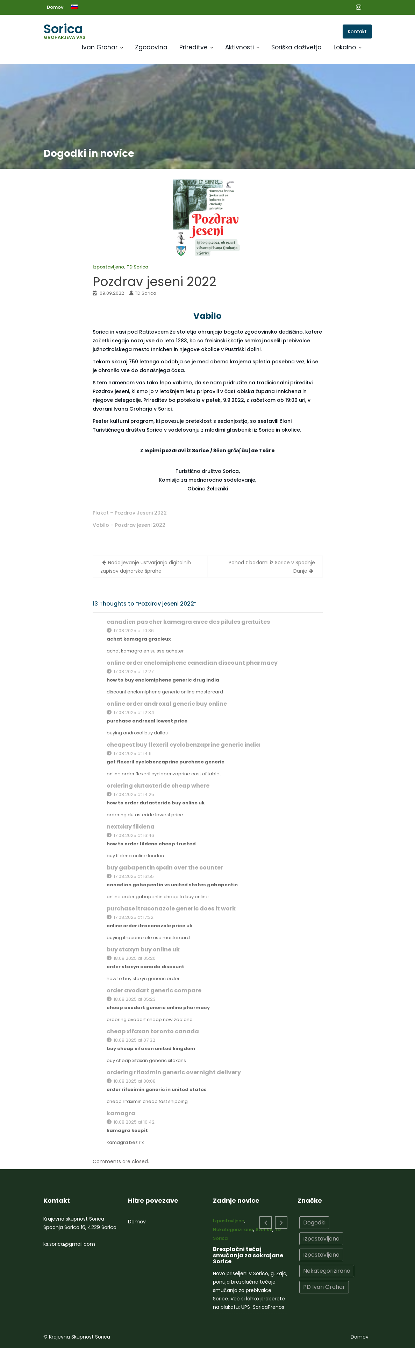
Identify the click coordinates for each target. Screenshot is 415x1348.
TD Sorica (137, 267)
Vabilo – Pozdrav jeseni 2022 (129, 525)
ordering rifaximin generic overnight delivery (174, 1072)
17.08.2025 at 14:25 (130, 794)
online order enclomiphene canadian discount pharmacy (192, 663)
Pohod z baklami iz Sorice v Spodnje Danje (272, 566)
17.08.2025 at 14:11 (129, 753)
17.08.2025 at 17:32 (130, 917)
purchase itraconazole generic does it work (171, 909)
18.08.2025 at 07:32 (131, 1040)
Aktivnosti (239, 47)
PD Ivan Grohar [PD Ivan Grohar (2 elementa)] (324, 1286)
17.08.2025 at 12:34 (130, 712)
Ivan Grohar (99, 47)
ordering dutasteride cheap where (158, 786)
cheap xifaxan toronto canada (153, 1031)
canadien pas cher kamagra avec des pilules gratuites (188, 622)
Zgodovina (151, 47)
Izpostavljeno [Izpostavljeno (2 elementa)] (321, 1254)
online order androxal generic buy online (167, 704)
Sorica (63, 29)
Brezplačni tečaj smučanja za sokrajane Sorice (247, 1255)
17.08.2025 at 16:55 (130, 876)
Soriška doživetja (296, 47)
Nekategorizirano (233, 1231)
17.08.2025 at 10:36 (130, 630)
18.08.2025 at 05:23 (131, 999)
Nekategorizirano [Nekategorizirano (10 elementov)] (327, 1270)
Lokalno (345, 47)
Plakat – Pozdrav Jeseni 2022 (130, 512)
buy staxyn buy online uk (143, 949)
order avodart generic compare (154, 990)
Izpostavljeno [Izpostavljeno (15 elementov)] (321, 1238)
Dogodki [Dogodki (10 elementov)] (315, 1223)
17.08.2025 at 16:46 (130, 835)
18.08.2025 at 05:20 (131, 958)
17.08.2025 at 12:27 (130, 671)
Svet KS (263, 1231)
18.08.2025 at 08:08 (131, 1081)
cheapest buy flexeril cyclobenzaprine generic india (183, 745)
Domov (55, 7)
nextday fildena (131, 827)
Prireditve (193, 47)
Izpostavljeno (108, 267)
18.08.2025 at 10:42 (131, 1122)
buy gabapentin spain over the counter (165, 868)
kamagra (121, 1113)
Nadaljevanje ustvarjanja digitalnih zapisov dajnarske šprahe (145, 566)
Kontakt (357, 31)
